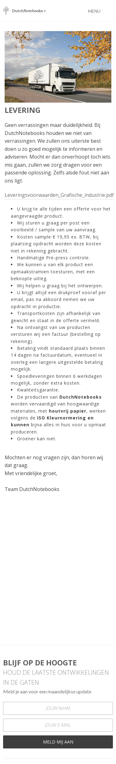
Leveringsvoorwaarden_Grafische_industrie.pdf (59, 195)
